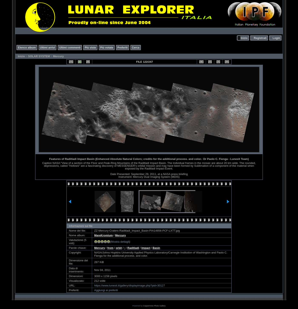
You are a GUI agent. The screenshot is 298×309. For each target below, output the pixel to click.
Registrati (260, 38)
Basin (156, 247)
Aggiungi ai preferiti (106, 290)
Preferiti (122, 47)
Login (276, 38)
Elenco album (27, 47)
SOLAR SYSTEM (39, 56)
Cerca (135, 47)
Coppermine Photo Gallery (154, 306)
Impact (145, 247)
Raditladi (133, 247)
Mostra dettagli (120, 241)
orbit (119, 247)
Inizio (243, 38)
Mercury (58, 56)
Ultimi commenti (70, 47)
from (110, 247)
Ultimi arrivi (47, 47)
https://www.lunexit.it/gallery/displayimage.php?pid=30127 (129, 285)
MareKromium (103, 235)
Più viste (90, 47)
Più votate (106, 47)
